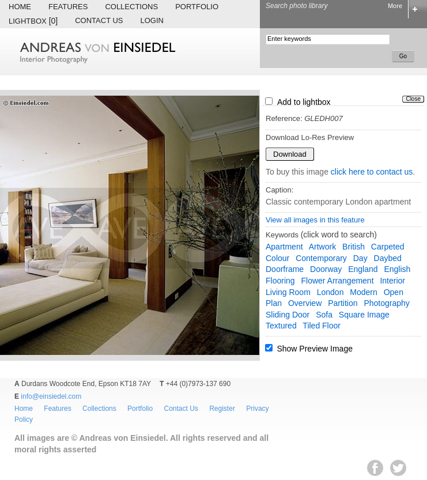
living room (288, 292)
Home (20, 6)
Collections (131, 6)
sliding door (287, 314)
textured (281, 325)
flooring (280, 280)
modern (363, 292)
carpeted (388, 246)
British (353, 246)
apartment (284, 246)
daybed (388, 258)
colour (277, 258)
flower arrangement (337, 280)
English (397, 269)
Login (152, 20)
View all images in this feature (315, 220)
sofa (324, 314)
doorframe (285, 269)
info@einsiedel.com (51, 396)
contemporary (321, 258)
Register (222, 409)
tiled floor (322, 325)
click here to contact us (372, 171)
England (362, 269)
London (330, 292)
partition (342, 303)
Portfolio (196, 6)
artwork (322, 246)
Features (68, 6)
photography (386, 303)
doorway (326, 269)
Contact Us (99, 20)
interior (392, 280)
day (360, 258)
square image (364, 314)
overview (305, 303)
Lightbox (33, 20)
